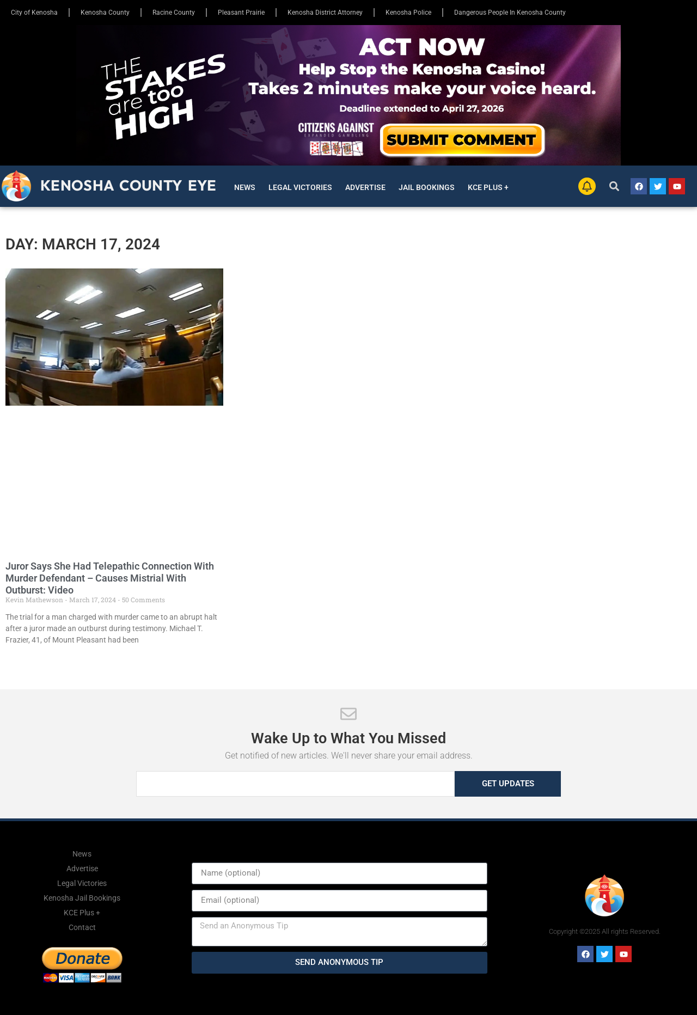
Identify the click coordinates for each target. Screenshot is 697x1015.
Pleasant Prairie (241, 12)
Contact (82, 927)
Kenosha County (105, 12)
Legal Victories (300, 187)
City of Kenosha (34, 12)
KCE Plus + (488, 187)
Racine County (173, 12)
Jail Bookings (427, 187)
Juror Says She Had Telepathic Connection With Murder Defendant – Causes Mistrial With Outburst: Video (109, 577)
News (244, 187)
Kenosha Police (408, 12)
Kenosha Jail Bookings (82, 898)
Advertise (365, 187)
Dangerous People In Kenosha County (510, 12)
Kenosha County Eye (128, 185)
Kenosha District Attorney (325, 12)
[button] (614, 186)
